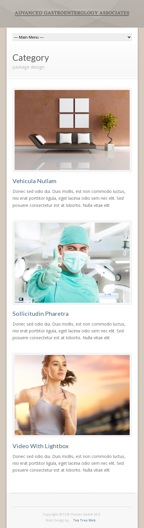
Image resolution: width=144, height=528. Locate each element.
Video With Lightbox (41, 445)
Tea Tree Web (84, 520)
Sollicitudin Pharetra (41, 313)
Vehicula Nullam (34, 180)
